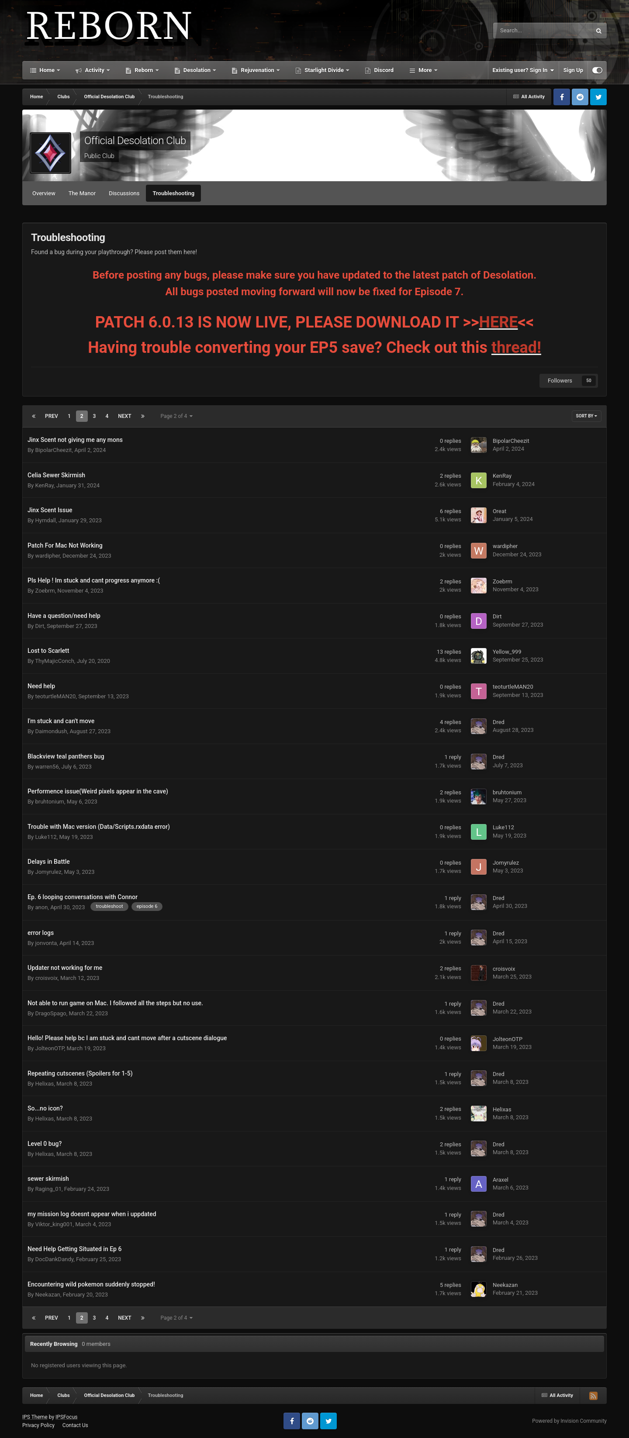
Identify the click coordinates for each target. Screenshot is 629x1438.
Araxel (500, 1179)
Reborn (144, 70)
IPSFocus (66, 1417)
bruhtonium (49, 801)
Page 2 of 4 (177, 416)
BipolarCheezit (53, 450)
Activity (94, 70)
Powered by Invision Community (569, 1421)
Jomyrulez (48, 872)
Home (47, 70)
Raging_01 (48, 1189)
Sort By (586, 416)
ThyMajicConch (54, 661)
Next (124, 416)
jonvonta (46, 943)
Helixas (44, 1083)
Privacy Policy (38, 1425)
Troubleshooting (173, 193)
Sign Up (573, 70)
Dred (499, 722)
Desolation (197, 70)
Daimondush (51, 731)
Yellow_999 (507, 651)
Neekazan (47, 1294)
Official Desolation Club (135, 140)
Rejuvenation (257, 70)
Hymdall (45, 520)
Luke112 (45, 837)
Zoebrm (45, 590)
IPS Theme (35, 1417)
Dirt (39, 626)
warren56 (47, 766)
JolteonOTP (49, 1048)
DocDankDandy (54, 1259)
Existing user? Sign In (523, 70)
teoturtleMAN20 (55, 696)
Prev (51, 416)
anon (41, 907)
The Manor (82, 193)
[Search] (520, 30)
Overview (43, 193)
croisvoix (46, 978)
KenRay (44, 485)
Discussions (124, 193)
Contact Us (75, 1425)
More (425, 70)
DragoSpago (50, 1013)
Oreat (499, 511)
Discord (383, 70)
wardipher (47, 555)
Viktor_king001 (54, 1224)
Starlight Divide (324, 70)
